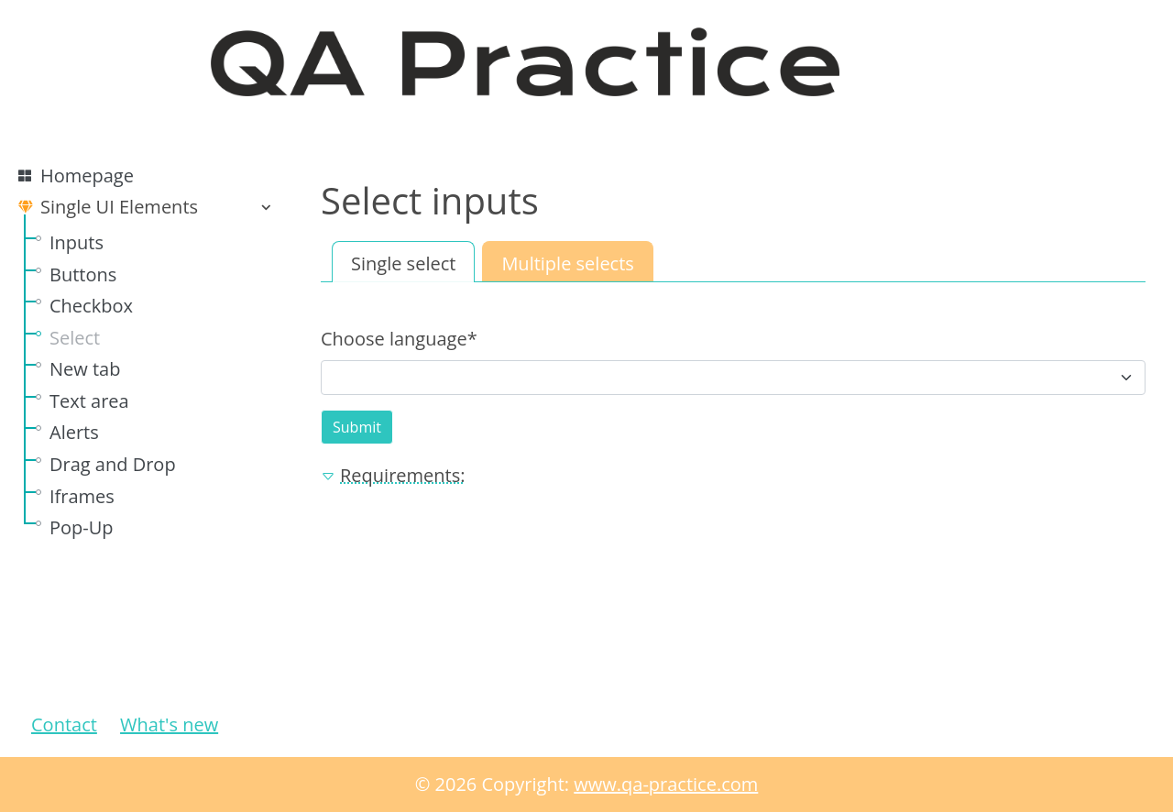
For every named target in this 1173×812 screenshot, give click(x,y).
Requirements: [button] (393, 475)
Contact (64, 724)
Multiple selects (567, 263)
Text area (89, 401)
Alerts (74, 432)
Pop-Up (81, 527)
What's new (169, 724)
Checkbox (91, 305)
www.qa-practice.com (666, 784)
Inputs (76, 242)
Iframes (82, 496)
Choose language (399, 338)
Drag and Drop (112, 464)
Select (74, 337)
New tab (84, 369)
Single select (403, 263)
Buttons (82, 274)
